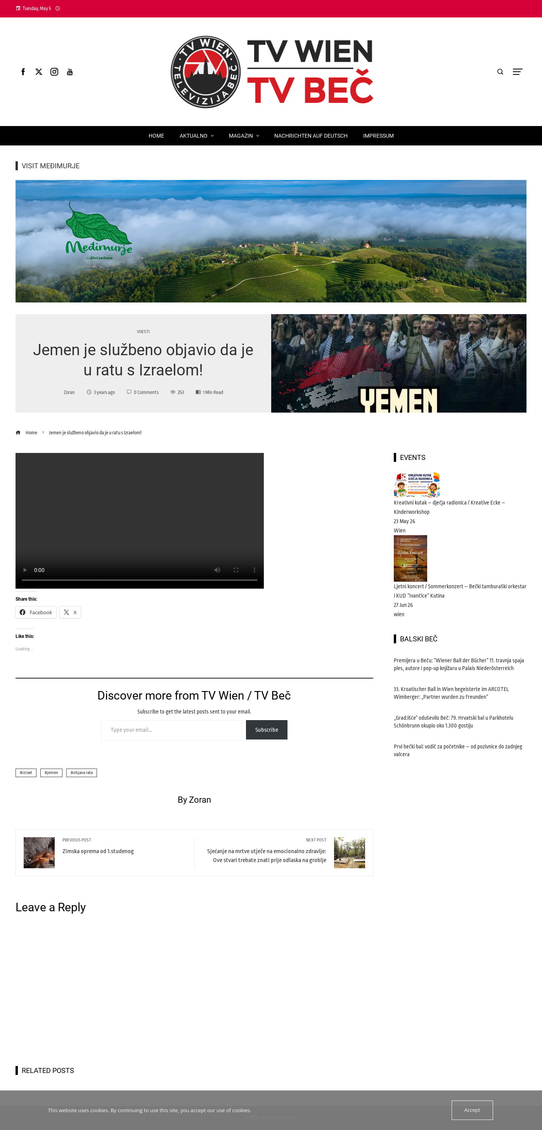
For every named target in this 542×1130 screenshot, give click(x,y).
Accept (472, 1110)
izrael (27, 772)
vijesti (143, 332)
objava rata (83, 772)
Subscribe (266, 730)
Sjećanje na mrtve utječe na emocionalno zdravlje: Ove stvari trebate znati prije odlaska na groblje (264, 850)
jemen (52, 772)
